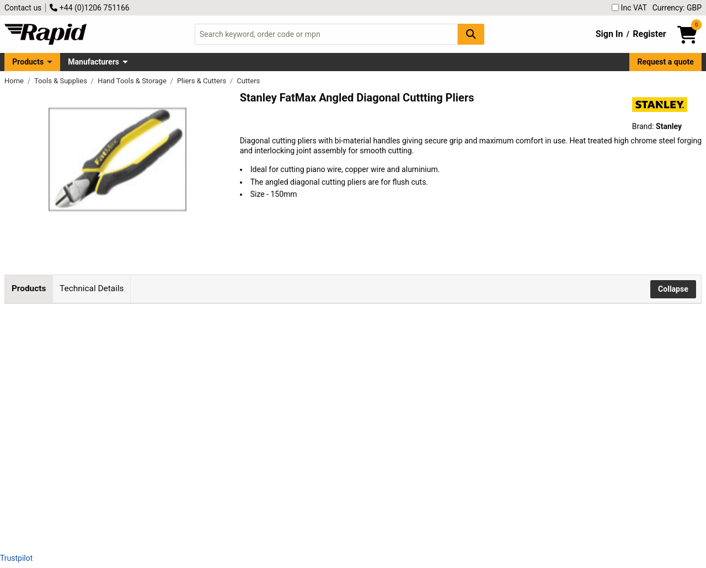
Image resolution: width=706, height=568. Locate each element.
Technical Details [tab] (92, 288)
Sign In (609, 34)
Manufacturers (93, 61)
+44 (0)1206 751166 (89, 7)
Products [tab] (29, 288)
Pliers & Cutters (202, 81)
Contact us (22, 7)
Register (649, 34)
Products (28, 61)
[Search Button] (471, 34)
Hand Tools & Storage (133, 81)
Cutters (248, 81)
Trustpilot (16, 558)
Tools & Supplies (61, 81)
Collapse (673, 289)
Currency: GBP (677, 8)
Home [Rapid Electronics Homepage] (14, 81)
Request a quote (666, 61)
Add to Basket (354, 359)
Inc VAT (629, 8)
